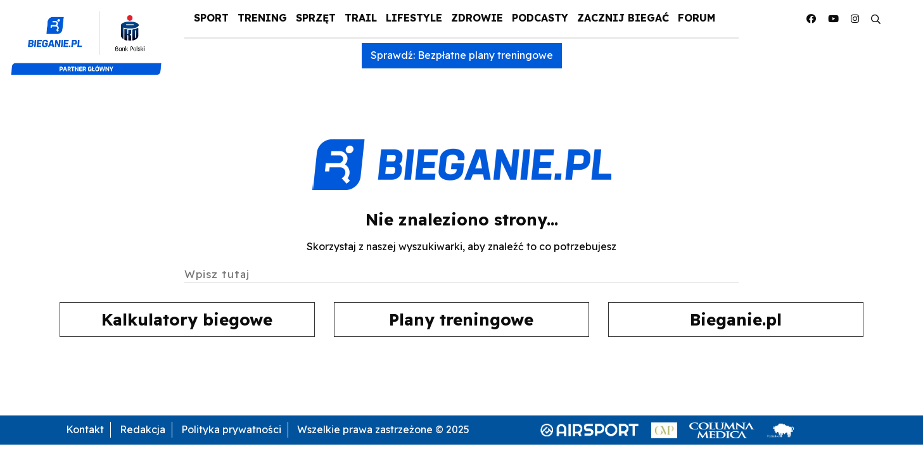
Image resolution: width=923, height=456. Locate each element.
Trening (262, 17)
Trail (361, 17)
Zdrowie (477, 17)
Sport (211, 17)
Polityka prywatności (231, 429)
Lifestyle (414, 17)
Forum (696, 17)
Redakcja (142, 429)
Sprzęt (316, 17)
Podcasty (540, 17)
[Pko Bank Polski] (91, 36)
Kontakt (85, 429)
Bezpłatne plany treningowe (485, 55)
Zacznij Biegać (623, 17)
